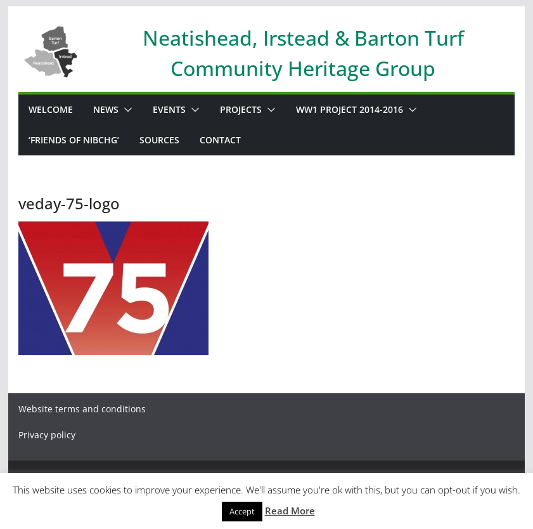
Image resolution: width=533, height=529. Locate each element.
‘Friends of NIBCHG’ (74, 140)
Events (169, 109)
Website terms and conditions (82, 409)
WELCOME (51, 109)
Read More (290, 510)
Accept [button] (242, 511)
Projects (241, 109)
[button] (125, 110)
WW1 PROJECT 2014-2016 (349, 109)
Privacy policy (46, 435)
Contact (220, 140)
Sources (159, 140)
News (106, 109)
